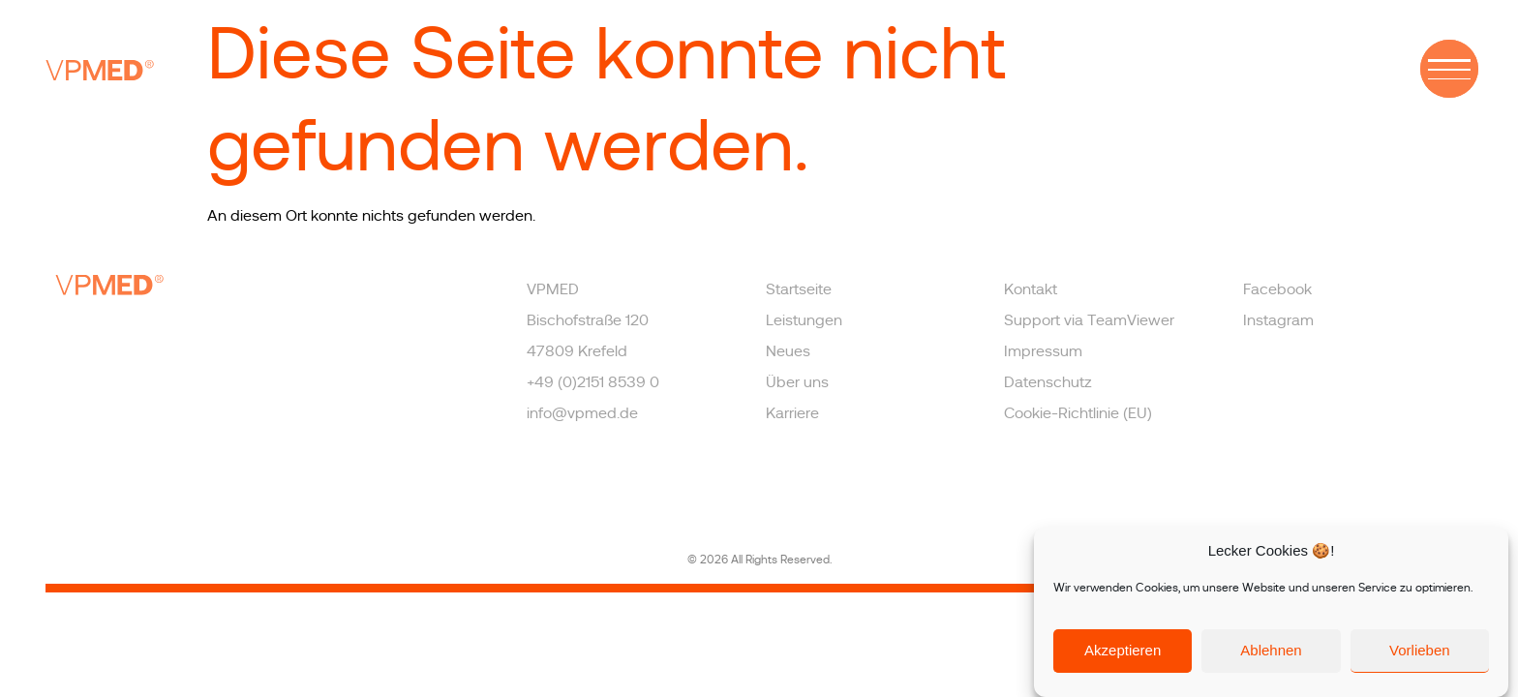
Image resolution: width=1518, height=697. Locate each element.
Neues (788, 351)
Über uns (797, 382)
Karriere (792, 413)
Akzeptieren (1122, 650)
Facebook (1277, 289)
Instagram (1278, 320)
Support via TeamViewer (1089, 320)
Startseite (799, 289)
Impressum (1043, 351)
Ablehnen (1270, 650)
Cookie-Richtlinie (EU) (1078, 413)
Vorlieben (1419, 650)
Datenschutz (1048, 382)
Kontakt (1030, 289)
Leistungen (804, 320)
